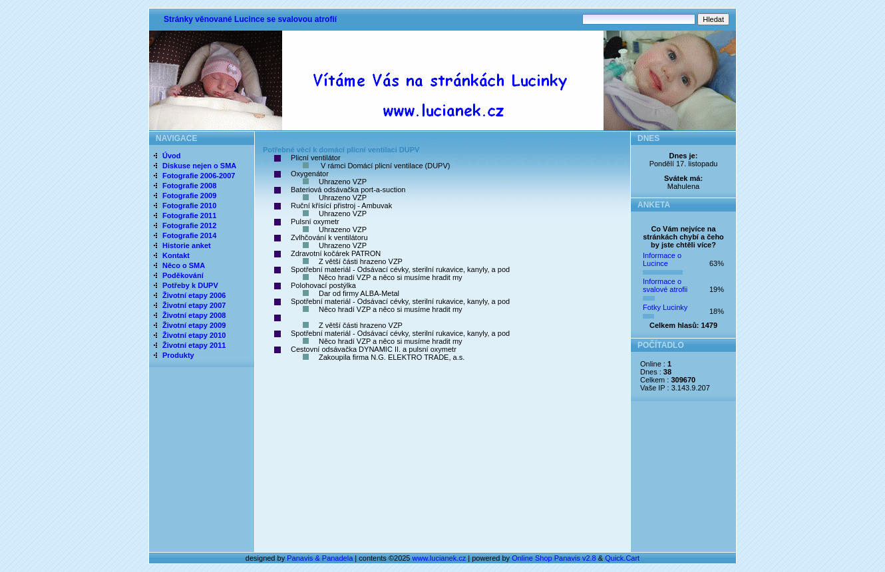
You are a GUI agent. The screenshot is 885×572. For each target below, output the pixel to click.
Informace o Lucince (662, 259)
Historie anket (186, 245)
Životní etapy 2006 (194, 295)
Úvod (171, 156)
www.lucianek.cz (439, 558)
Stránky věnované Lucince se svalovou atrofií (250, 19)
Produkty (178, 355)
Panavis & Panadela (321, 558)
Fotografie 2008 (189, 186)
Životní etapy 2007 (194, 305)
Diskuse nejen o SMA (199, 166)
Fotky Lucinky (665, 307)
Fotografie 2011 (189, 215)
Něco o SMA (183, 265)
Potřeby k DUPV (190, 285)
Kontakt (176, 255)
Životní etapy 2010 (194, 335)
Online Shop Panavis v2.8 (554, 558)
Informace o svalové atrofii (665, 285)
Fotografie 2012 (189, 225)
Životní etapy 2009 (194, 325)
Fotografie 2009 (189, 196)
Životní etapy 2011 (194, 345)
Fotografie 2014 (189, 235)
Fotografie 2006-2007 (198, 176)
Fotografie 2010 (189, 206)
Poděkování (183, 275)
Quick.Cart (622, 558)
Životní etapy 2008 (194, 315)
